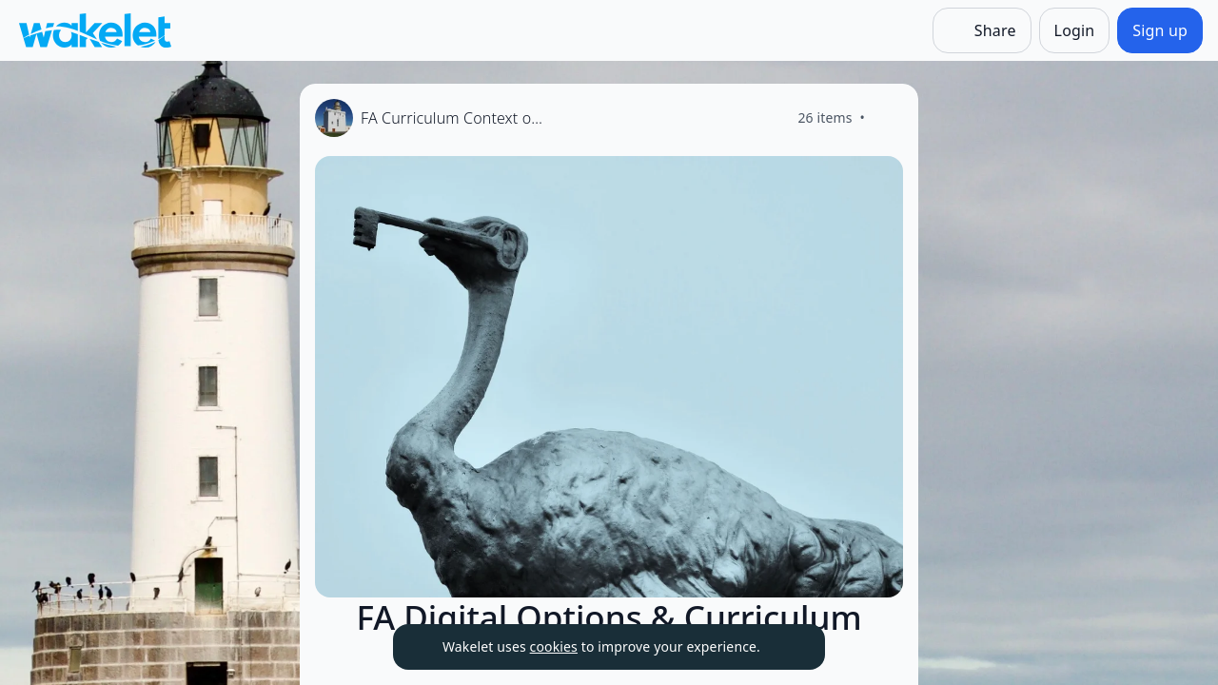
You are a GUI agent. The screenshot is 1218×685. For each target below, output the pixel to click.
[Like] (888, 118)
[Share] (982, 30)
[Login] (1074, 30)
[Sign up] (1160, 30)
